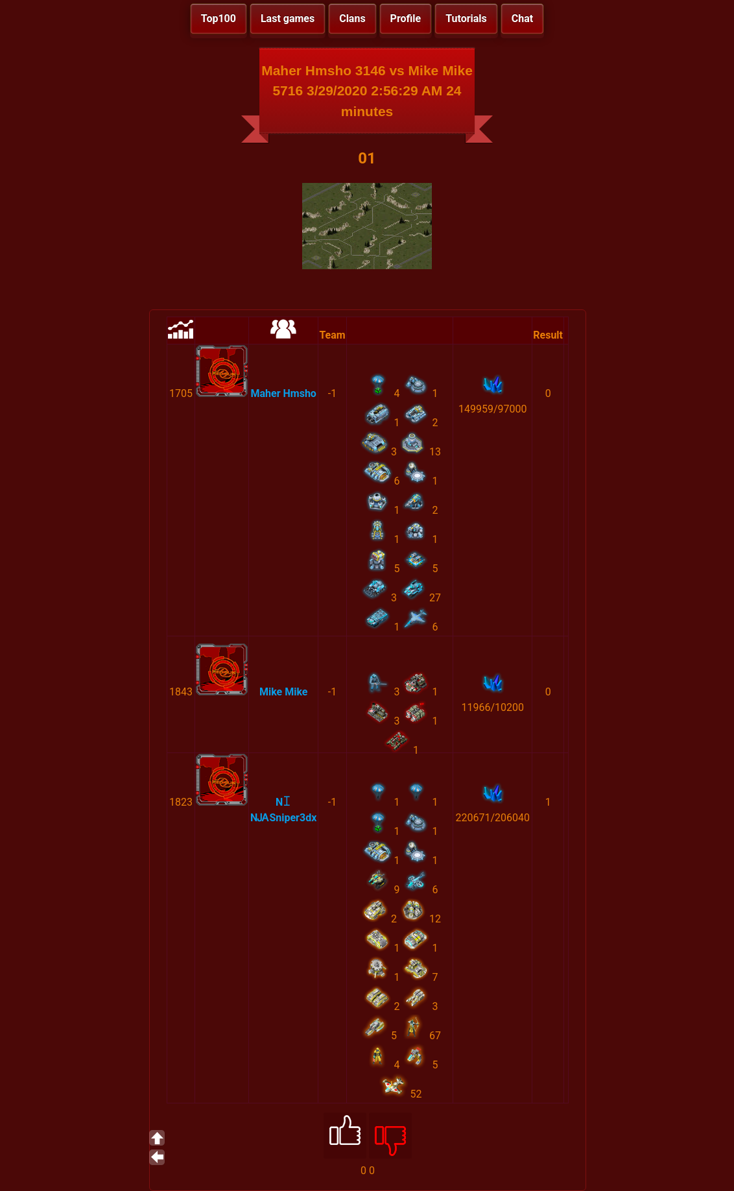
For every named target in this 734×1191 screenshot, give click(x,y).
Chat (522, 18)
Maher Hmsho (283, 393)
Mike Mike (283, 692)
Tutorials (466, 18)
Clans (352, 18)
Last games (287, 18)
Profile (405, 18)
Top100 (218, 18)
